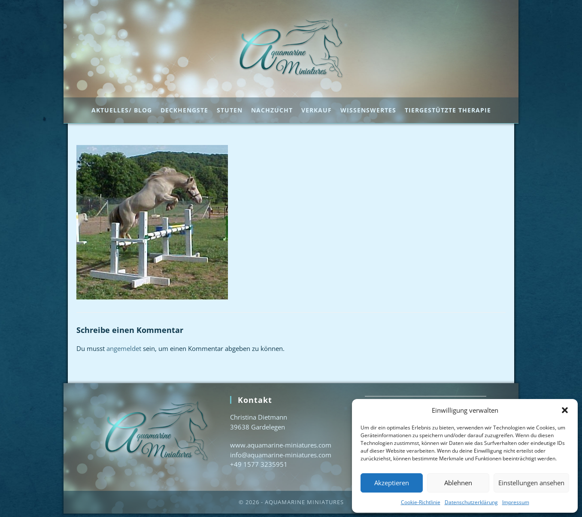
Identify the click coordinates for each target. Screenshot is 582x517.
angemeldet (123, 352)
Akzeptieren (391, 482)
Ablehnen (458, 482)
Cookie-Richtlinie (420, 502)
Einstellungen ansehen (531, 482)
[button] (565, 410)
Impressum (515, 502)
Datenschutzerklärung (471, 502)
